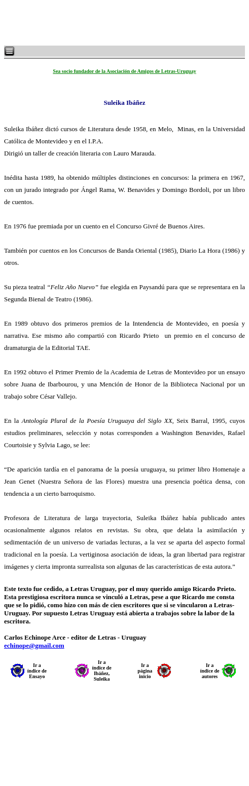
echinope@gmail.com (34, 645)
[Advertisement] (126, 23)
